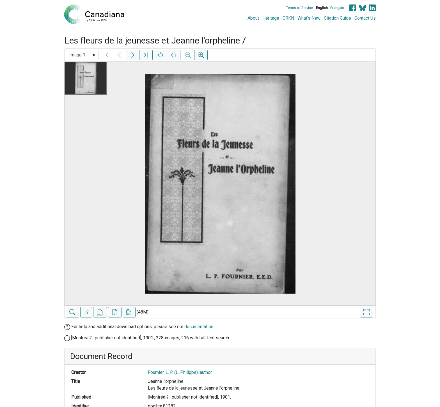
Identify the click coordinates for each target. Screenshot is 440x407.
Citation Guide (337, 18)
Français (337, 8)
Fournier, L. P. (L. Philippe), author (180, 372)
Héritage (270, 18)
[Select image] (82, 55)
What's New (308, 18)
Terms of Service (299, 8)
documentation (198, 326)
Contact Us (365, 18)
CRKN (288, 18)
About (253, 18)
